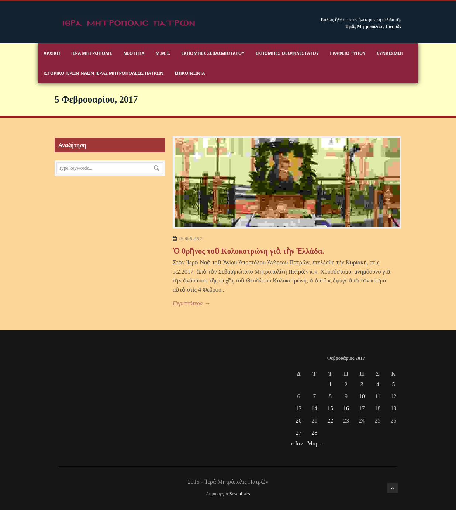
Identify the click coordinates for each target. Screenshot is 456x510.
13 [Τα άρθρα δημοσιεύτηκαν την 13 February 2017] (298, 408)
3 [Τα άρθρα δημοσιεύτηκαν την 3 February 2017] (361, 384)
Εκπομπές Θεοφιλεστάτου (287, 53)
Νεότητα (133, 53)
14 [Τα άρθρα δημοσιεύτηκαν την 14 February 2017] (314, 408)
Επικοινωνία (190, 73)
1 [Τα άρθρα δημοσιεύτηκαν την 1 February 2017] (330, 384)
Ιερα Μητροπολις (92, 53)
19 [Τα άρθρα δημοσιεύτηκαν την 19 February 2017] (393, 408)
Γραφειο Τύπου (348, 53)
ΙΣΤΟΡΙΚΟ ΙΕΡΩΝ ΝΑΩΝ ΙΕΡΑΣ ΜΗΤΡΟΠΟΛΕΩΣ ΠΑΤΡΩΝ (103, 73)
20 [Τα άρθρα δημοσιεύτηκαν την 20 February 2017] (298, 420)
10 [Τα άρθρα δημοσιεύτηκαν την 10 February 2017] (362, 396)
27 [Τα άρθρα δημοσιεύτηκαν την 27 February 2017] (298, 433)
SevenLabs (239, 493)
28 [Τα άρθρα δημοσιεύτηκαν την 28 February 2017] (314, 433)
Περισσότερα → (191, 303)
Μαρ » (315, 443)
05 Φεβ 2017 (190, 238)
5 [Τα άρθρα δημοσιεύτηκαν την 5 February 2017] (393, 384)
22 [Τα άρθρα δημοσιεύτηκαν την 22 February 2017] (330, 420)
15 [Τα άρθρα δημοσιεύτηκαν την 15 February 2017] (330, 408)
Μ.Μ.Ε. (163, 53)
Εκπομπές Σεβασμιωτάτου (213, 53)
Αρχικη (52, 53)
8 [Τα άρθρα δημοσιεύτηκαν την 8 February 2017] (330, 396)
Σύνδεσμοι (390, 53)
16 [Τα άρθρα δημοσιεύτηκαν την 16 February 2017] (346, 408)
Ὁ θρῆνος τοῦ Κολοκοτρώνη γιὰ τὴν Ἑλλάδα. (248, 251)
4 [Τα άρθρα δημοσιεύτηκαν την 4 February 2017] (377, 384)
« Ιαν (297, 443)
